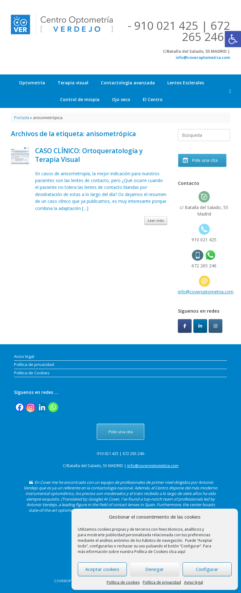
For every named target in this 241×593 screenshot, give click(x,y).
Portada (21, 117)
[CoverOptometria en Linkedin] (200, 326)
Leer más (156, 220)
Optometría (32, 83)
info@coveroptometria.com (203, 57)
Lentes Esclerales (185, 83)
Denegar (154, 569)
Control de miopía (80, 99)
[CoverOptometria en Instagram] (215, 326)
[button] (233, 39)
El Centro (153, 99)
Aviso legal (193, 582)
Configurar (207, 569)
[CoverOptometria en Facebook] (185, 326)
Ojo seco (121, 99)
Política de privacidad (162, 582)
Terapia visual (73, 83)
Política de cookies (123, 582)
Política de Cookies (31, 373)
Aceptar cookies (102, 569)
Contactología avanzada (128, 83)
